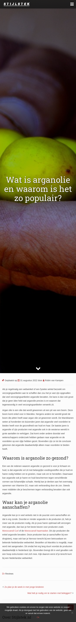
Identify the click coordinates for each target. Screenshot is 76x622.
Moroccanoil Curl (10, 531)
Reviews (9, 573)
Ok (38, 617)
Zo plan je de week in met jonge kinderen (24, 587)
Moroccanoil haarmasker (36, 531)
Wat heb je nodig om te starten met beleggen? (49, 593)
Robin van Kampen (53, 380)
